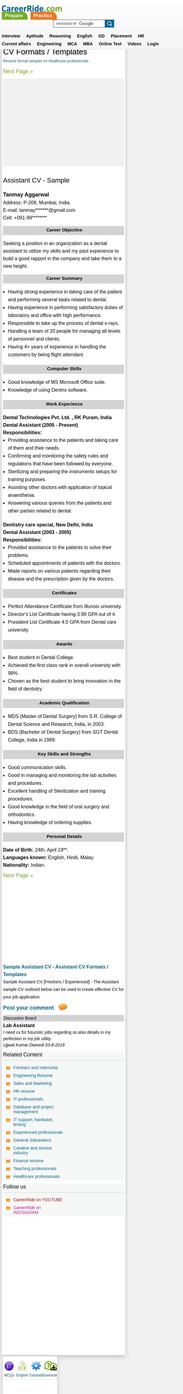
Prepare (81, 8)
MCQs (132, 54)
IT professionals (28, 1099)
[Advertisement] (63, 122)
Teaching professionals (34, 1168)
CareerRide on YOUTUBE (37, 1199)
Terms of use (89, 1366)
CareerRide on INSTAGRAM (27, 1210)
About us (36, 1366)
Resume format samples (22, 61)
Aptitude (34, 28)
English (84, 28)
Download (173, 54)
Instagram (157, 1366)
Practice (110, 8)
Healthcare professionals (68, 61)
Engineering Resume (33, 1075)
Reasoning (60, 28)
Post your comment (28, 1008)
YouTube (134, 1366)
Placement (121, 28)
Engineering (49, 36)
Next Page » (18, 71)
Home (16, 1366)
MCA (72, 36)
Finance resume (28, 1160)
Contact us (61, 1366)
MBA (88, 36)
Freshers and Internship (35, 1067)
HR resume (24, 1091)
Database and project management (33, 1109)
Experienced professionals (38, 1132)
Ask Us (113, 1366)
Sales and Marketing (32, 1083)
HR (141, 28)
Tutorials (159, 54)
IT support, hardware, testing (33, 1122)
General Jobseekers (32, 1140)
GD (101, 28)
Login (153, 36)
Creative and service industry (32, 1150)
